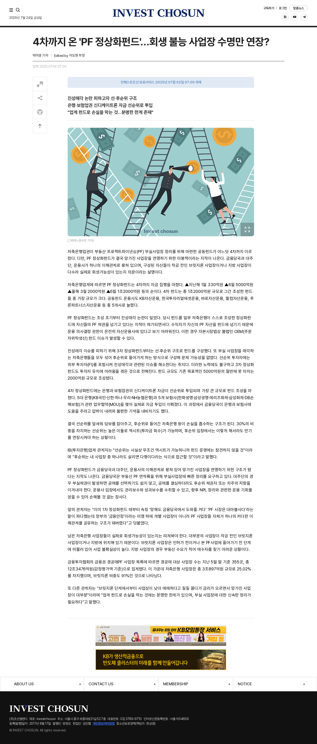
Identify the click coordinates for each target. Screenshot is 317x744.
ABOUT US (24, 684)
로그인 (283, 8)
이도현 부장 (77, 55)
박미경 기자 (40, 55)
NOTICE (245, 684)
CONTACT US (101, 684)
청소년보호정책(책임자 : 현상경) (135, 723)
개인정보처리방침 (104, 723)
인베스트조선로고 (158, 13)
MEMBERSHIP (175, 684)
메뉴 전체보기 (12, 10)
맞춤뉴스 (298, 8)
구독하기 (268, 8)
